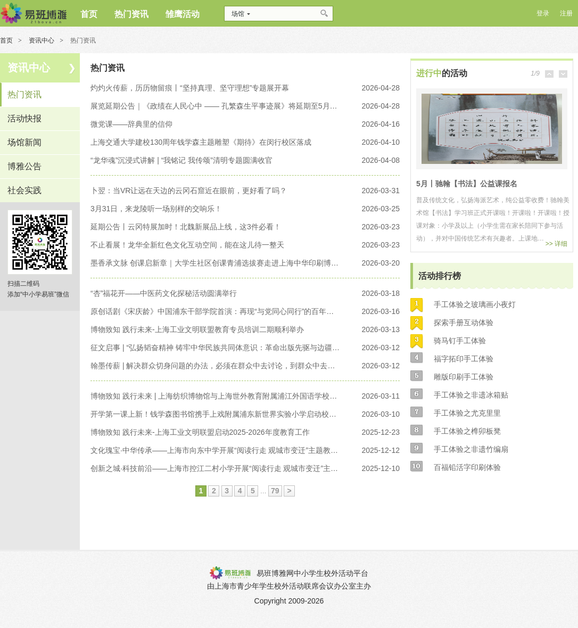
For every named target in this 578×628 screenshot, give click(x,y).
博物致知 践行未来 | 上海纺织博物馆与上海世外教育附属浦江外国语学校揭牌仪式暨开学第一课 (215, 396)
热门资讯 (24, 94)
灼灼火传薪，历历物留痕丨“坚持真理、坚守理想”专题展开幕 (189, 88)
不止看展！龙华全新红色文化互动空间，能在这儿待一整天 (187, 245)
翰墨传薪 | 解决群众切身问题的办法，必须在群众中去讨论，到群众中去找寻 (215, 365)
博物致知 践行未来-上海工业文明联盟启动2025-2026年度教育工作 (200, 432)
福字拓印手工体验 (463, 358)
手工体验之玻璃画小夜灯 (475, 304)
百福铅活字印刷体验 (467, 467)
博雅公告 (24, 166)
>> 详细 (556, 243)
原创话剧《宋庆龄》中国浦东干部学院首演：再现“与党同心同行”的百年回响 (215, 311)
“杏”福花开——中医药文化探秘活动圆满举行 (163, 293)
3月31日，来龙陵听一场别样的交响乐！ (156, 208)
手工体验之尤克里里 (467, 413)
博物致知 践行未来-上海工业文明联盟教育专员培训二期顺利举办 (197, 329)
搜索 (325, 13)
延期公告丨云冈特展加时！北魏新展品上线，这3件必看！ (185, 226)
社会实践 (24, 190)
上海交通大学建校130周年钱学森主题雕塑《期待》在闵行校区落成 (200, 142)
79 (275, 490)
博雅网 (33, 13)
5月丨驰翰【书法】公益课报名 (466, 183)
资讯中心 (41, 40)
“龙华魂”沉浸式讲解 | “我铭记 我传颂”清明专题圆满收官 (181, 160)
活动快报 (24, 118)
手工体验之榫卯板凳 (467, 431)
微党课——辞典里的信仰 (131, 124)
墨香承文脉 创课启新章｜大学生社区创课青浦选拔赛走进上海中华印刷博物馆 (215, 263)
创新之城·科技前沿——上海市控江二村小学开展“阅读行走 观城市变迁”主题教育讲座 (215, 468)
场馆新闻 (24, 142)
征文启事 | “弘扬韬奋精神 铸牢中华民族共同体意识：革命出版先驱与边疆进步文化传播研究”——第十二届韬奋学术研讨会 (215, 347)
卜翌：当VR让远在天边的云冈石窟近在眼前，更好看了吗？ (188, 190)
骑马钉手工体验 (460, 340)
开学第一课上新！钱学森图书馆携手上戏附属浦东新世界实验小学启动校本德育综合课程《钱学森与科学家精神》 (215, 414)
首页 (6, 40)
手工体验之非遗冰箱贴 (471, 395)
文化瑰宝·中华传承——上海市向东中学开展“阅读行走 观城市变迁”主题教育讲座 (215, 450)
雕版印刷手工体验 (463, 377)
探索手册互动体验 (463, 322)
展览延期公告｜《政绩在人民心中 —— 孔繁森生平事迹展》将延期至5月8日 (215, 106)
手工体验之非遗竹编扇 (471, 449)
